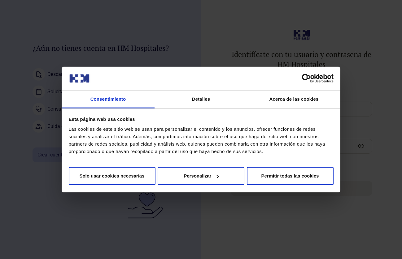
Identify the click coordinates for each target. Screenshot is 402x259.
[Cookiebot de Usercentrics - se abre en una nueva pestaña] (306, 78)
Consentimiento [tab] (108, 99)
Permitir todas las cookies (290, 175)
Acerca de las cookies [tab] (294, 99)
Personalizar (201, 175)
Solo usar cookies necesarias (111, 175)
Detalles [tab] (201, 99)
